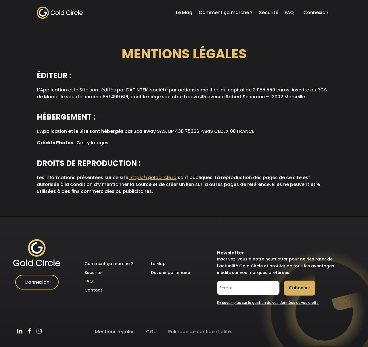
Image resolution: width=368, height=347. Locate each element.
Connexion (315, 12)
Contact (93, 290)
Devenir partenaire (170, 272)
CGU (151, 331)
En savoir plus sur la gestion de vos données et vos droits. (268, 302)
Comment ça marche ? (226, 12)
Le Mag (184, 12)
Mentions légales (115, 331)
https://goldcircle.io (153, 177)
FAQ (289, 12)
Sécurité (268, 12)
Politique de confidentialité (199, 331)
